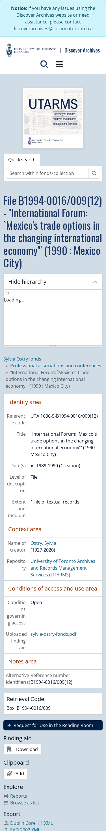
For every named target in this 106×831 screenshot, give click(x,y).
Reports (15, 796)
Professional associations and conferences (55, 366)
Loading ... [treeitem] (14, 300)
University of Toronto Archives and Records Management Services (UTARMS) (63, 568)
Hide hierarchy (27, 281)
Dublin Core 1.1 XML (28, 823)
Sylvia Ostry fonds (22, 359)
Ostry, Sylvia (43, 543)
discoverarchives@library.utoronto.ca (52, 28)
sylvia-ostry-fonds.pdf (53, 634)
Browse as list (21, 803)
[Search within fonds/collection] (47, 173)
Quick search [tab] (22, 160)
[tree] (53, 318)
